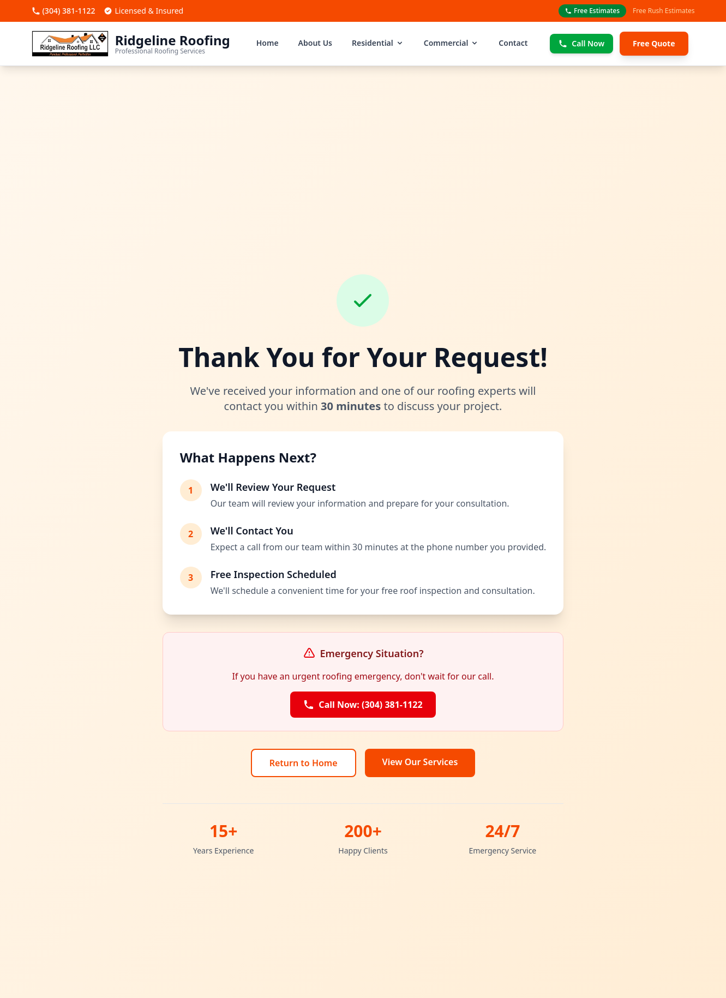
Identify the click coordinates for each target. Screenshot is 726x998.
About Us (315, 43)
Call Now (581, 43)
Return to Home (303, 763)
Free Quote (654, 43)
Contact (513, 43)
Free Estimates (592, 10)
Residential (378, 43)
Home (267, 43)
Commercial (451, 43)
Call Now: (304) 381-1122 (362, 705)
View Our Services (420, 762)
